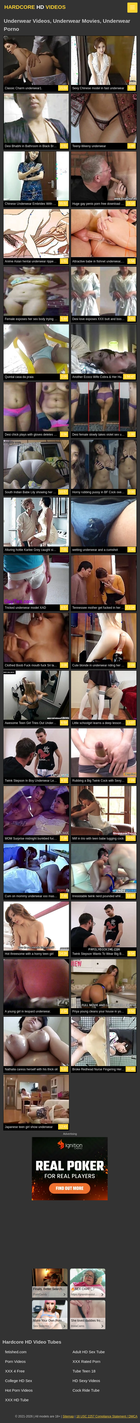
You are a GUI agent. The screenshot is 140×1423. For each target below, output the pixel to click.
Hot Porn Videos (19, 1390)
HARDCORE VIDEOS (35, 7)
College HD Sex (18, 1381)
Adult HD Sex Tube (89, 1352)
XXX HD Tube (17, 1400)
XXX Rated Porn (86, 1361)
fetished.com (16, 1352)
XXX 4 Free (15, 1371)
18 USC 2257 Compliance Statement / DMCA (106, 1416)
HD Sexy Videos (86, 1381)
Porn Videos (15, 1361)
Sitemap (68, 1416)
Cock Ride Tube (86, 1390)
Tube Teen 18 (84, 1371)
